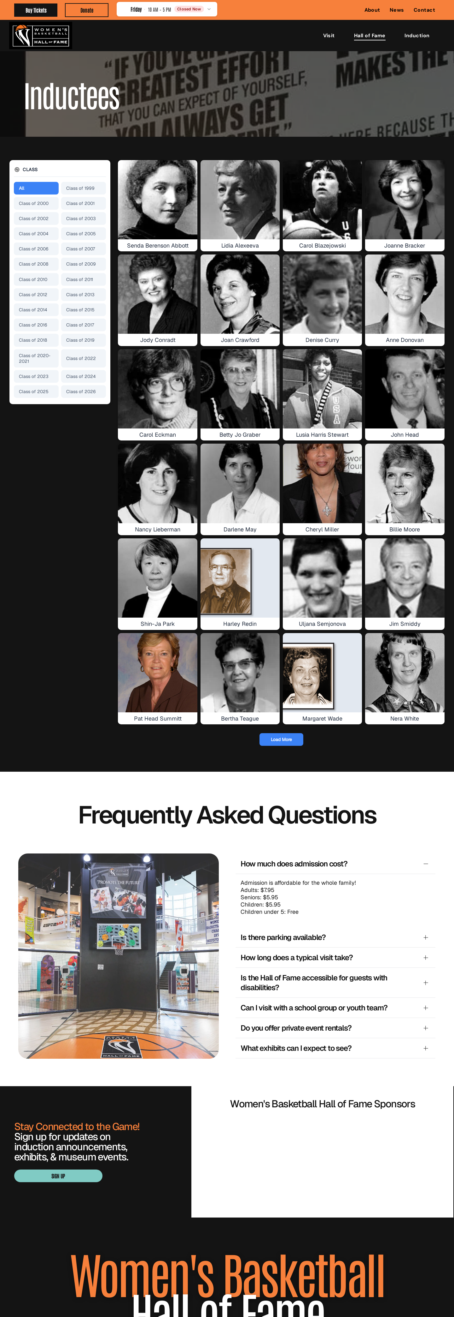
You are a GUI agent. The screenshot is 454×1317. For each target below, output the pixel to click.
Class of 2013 (80, 294)
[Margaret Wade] (322, 672)
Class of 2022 (81, 358)
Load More (281, 739)
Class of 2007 (80, 249)
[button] (167, 9)
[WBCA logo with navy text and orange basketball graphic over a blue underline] (322, 1124)
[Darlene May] (240, 483)
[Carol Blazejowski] (322, 199)
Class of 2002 (34, 218)
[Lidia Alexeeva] (240, 199)
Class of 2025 (34, 391)
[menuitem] (372, 10)
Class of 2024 (81, 376)
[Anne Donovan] (404, 294)
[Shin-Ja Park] (157, 578)
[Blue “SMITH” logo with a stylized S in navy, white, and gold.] (322, 1086)
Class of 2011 (79, 279)
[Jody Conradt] (157, 294)
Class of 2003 (81, 218)
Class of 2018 (33, 340)
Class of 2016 (33, 325)
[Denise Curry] (322, 294)
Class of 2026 (81, 391)
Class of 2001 (80, 203)
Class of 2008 (33, 264)
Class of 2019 (80, 340)
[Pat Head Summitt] (157, 672)
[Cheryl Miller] (322, 483)
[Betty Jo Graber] (240, 388)
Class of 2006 (34, 249)
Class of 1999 (80, 188)
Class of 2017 (80, 325)
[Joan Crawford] (240, 294)
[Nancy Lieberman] (157, 483)
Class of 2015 (80, 310)
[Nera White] (404, 672)
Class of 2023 (34, 376)
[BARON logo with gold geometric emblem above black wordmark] (240, 1086)
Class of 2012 (33, 294)
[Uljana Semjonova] (322, 578)
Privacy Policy (284, 1290)
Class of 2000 (34, 203)
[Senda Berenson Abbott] (157, 199)
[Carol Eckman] (157, 388)
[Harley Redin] (240, 578)
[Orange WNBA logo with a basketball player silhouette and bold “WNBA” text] (240, 1124)
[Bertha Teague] (240, 672)
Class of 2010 (33, 279)
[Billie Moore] (404, 483)
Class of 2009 (81, 264)
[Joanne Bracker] (404, 199)
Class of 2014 (33, 310)
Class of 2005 (81, 233)
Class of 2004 (34, 233)
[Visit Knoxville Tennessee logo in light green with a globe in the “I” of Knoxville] (404, 1086)
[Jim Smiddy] (404, 578)
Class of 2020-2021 (34, 358)
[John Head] (404, 388)
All (21, 188)
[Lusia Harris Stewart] (322, 388)
